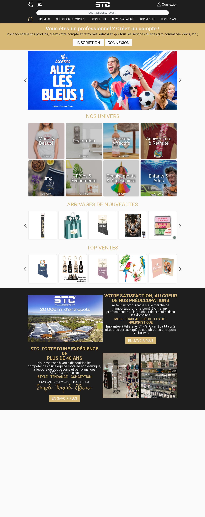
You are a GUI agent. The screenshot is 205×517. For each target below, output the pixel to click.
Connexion (119, 42)
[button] (30, 4)
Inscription (88, 42)
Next (179, 80)
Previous (25, 80)
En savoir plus (140, 341)
